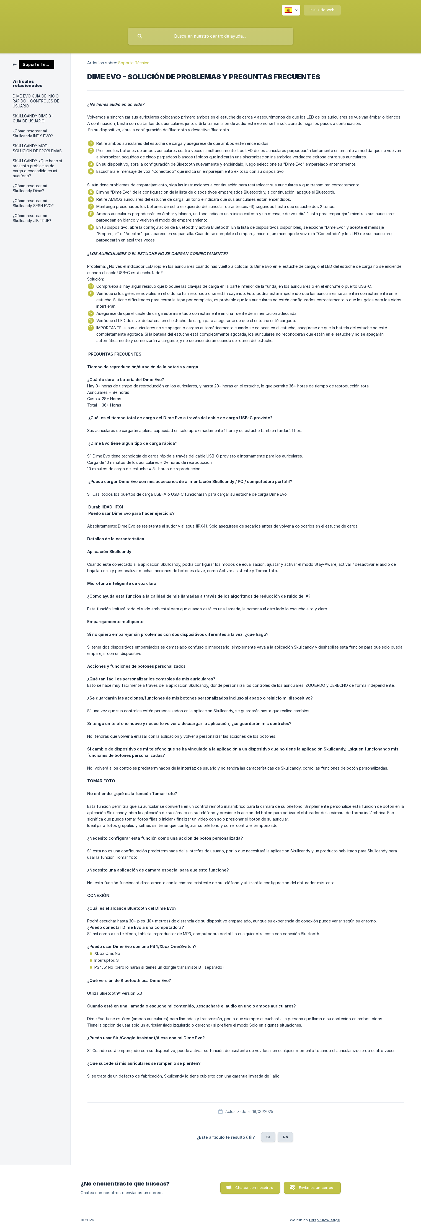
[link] (33, 64)
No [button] (285, 1137)
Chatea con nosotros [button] (254, 1187)
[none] (291, 10)
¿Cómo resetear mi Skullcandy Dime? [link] (30, 188)
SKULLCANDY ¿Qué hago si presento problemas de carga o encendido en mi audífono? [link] (37, 168)
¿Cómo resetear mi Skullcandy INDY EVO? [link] (33, 133)
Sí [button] (268, 1137)
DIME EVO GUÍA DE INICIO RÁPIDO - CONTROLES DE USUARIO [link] (36, 101)
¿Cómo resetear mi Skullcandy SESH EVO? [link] (33, 203)
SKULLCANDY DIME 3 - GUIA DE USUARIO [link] (33, 118)
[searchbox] (210, 36)
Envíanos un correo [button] (316, 1187)
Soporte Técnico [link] (134, 62)
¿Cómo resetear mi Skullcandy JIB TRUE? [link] (32, 218)
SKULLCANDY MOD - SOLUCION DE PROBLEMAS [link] (37, 148)
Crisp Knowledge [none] (324, 1220)
